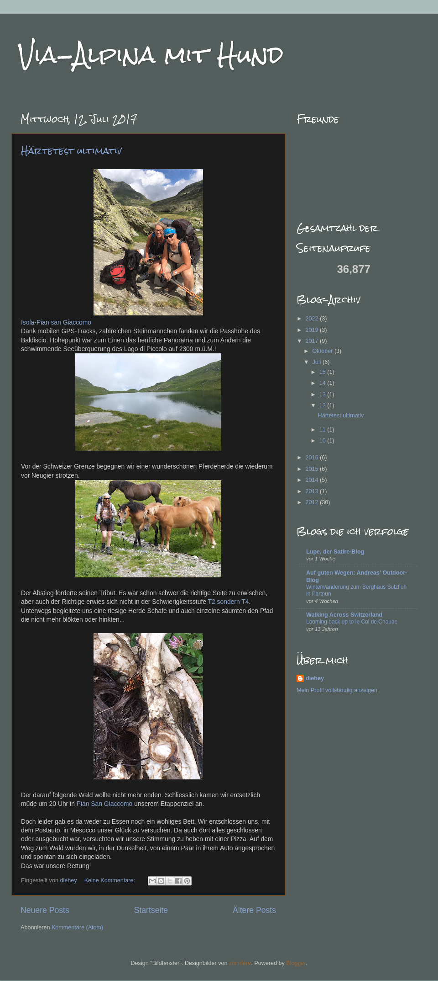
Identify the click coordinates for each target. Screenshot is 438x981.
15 (323, 372)
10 (323, 440)
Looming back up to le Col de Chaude (351, 621)
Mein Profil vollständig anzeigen (337, 690)
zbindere (240, 963)
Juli (318, 362)
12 (323, 405)
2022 (312, 318)
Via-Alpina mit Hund (150, 54)
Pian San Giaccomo (105, 803)
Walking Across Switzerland (344, 615)
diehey (69, 880)
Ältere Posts (254, 910)
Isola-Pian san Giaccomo (56, 322)
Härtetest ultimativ (71, 150)
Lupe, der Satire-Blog (335, 552)
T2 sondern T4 (228, 601)
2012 (312, 502)
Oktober (323, 351)
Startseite (151, 910)
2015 (312, 469)
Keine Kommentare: (110, 880)
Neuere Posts (45, 910)
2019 (312, 330)
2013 (312, 491)
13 (323, 394)
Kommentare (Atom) (77, 927)
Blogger (296, 963)
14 (323, 383)
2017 (312, 341)
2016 (312, 457)
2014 (312, 480)
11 (323, 430)
